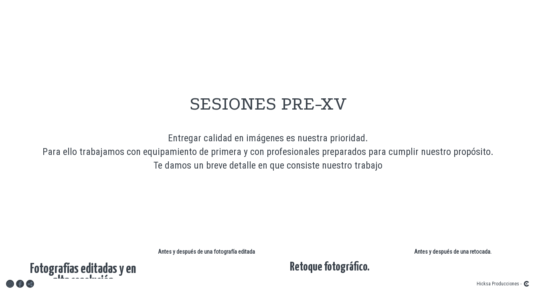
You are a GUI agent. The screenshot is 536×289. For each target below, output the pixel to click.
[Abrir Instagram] (11, 284)
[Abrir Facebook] (21, 284)
